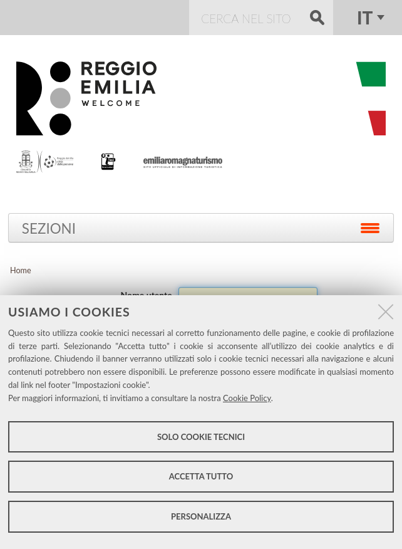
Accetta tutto (201, 476)
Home (20, 270)
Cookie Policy (247, 398)
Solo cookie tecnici (201, 437)
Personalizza (201, 516)
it (365, 17)
